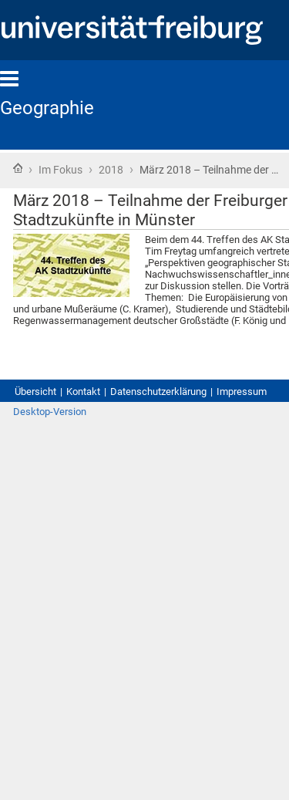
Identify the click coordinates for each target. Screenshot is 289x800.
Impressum (242, 391)
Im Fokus (60, 170)
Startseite (17, 168)
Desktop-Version (49, 411)
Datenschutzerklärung (158, 391)
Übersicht (35, 391)
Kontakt (83, 391)
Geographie (47, 108)
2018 (111, 170)
